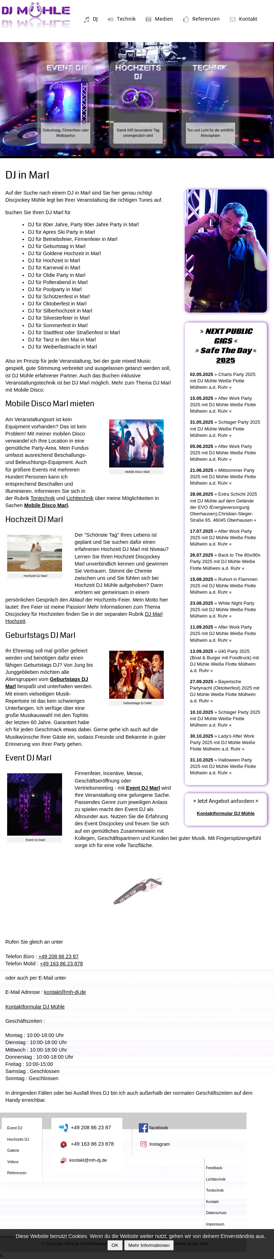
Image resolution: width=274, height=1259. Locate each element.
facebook (153, 1127)
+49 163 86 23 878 (61, 963)
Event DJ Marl (143, 788)
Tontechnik (42, 498)
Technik (122, 18)
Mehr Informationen (149, 1245)
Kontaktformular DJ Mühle (35, 1007)
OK (115, 1245)
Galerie (13, 1150)
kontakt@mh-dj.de (65, 992)
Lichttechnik (79, 498)
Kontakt (243, 18)
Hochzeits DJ (18, 1139)
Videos (13, 1162)
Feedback (214, 1168)
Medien (159, 18)
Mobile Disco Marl (46, 505)
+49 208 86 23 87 (58, 956)
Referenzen (201, 19)
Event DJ (14, 1128)
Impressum (215, 1224)
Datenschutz (216, 1213)
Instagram (154, 1144)
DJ (90, 19)
